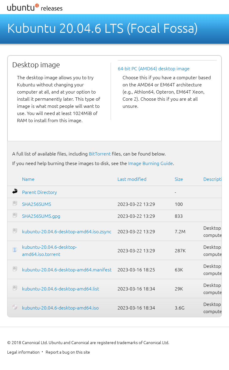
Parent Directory (39, 192)
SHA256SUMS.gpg (41, 216)
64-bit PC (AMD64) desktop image (154, 68)
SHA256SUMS (36, 204)
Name (28, 179)
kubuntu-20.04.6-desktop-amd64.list (60, 288)
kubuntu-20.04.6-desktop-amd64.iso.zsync (66, 231)
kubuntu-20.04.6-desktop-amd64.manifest (67, 269)
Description (215, 179)
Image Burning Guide (150, 163)
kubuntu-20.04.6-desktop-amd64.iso (60, 307)
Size (179, 179)
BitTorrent (100, 153)
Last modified (131, 179)
